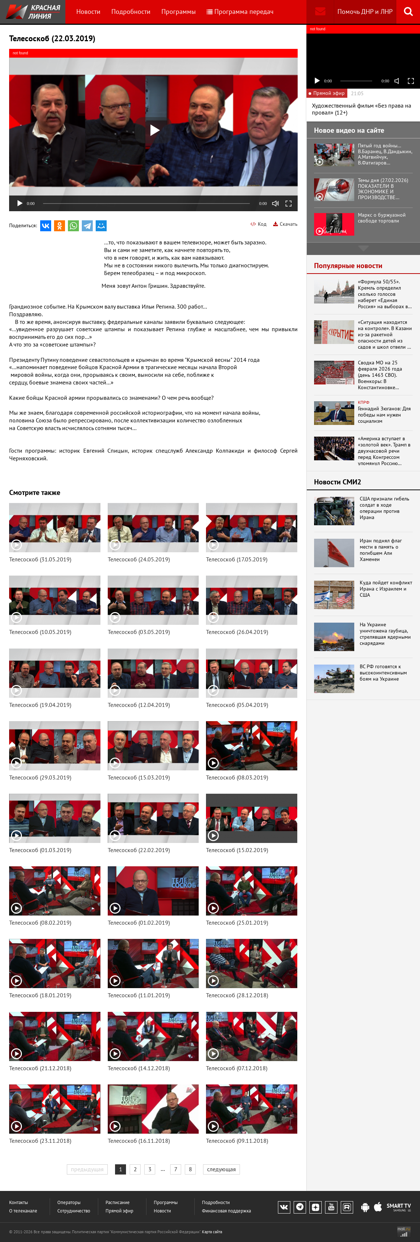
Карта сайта (212, 1231)
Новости (88, 11)
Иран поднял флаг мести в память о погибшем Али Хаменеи (381, 550)
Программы (178, 11)
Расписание (118, 1202)
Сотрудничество (73, 1210)
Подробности (130, 11)
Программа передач (240, 11)
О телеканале (23, 1210)
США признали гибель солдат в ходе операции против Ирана (384, 508)
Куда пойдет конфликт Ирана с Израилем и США (386, 589)
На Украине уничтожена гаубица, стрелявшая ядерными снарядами (385, 634)
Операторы (69, 1202)
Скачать (285, 224)
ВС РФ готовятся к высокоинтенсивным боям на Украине (383, 672)
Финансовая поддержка (226, 1210)
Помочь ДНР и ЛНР (365, 11)
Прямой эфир (119, 1210)
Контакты (18, 1202)
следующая (221, 1169)
